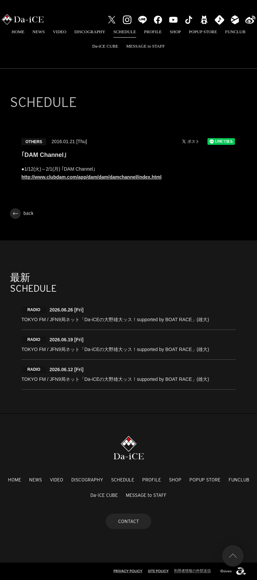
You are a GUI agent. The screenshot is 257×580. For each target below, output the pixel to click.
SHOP (175, 31)
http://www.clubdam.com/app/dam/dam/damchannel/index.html (91, 177)
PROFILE (153, 31)
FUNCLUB (235, 31)
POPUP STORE (203, 31)
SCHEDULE (124, 31)
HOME (18, 31)
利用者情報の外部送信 (192, 571)
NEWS (38, 31)
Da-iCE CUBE (105, 46)
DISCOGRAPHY (89, 31)
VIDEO (59, 31)
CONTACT (128, 521)
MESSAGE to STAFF (145, 46)
